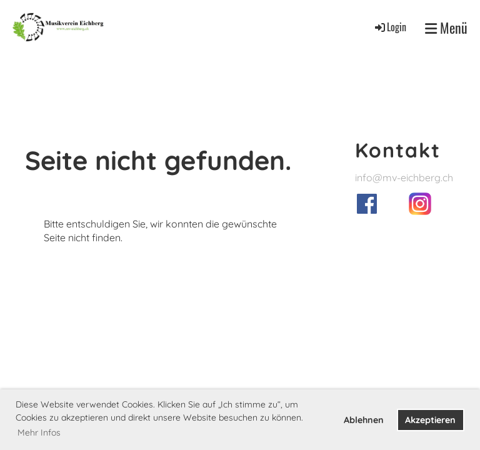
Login (389, 26)
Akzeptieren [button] (430, 420)
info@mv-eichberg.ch (404, 177)
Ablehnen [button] (364, 420)
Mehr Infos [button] (39, 432)
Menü (446, 28)
